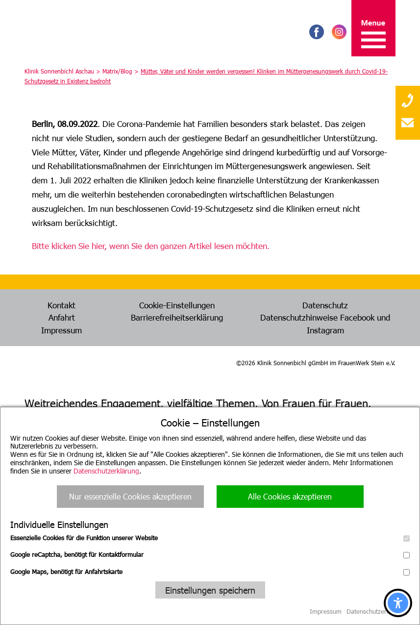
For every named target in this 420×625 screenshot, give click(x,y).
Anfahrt (62, 317)
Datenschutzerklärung (106, 470)
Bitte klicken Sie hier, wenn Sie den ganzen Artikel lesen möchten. (151, 245)
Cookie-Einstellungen (177, 305)
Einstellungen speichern (210, 590)
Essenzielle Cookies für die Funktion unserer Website (210, 538)
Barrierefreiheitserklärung (177, 317)
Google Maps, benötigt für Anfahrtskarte (210, 571)
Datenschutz (325, 305)
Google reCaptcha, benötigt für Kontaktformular (210, 554)
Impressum (61, 330)
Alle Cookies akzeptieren (290, 496)
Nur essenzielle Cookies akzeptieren (130, 496)
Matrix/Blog (117, 71)
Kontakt (61, 305)
